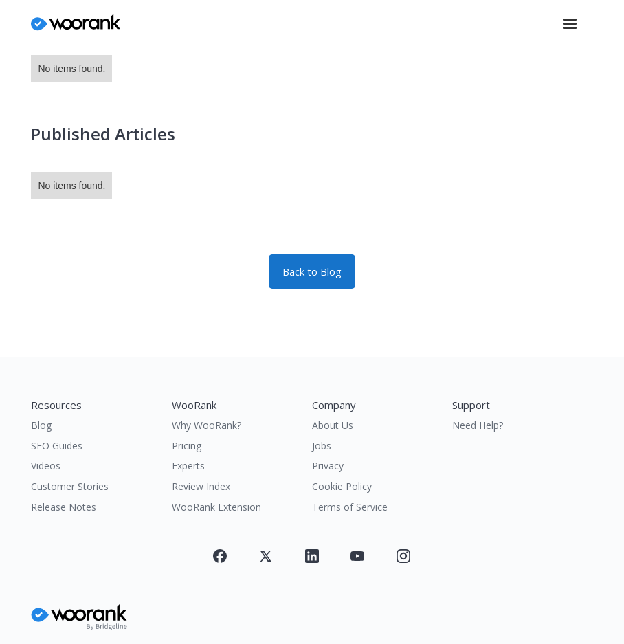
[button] (569, 24)
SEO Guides (56, 445)
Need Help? (477, 425)
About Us (332, 425)
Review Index (201, 486)
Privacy (328, 465)
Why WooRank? (206, 425)
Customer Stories (70, 486)
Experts (188, 465)
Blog (41, 425)
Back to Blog (312, 271)
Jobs (321, 445)
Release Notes (63, 506)
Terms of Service (350, 506)
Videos (45, 465)
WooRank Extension (216, 506)
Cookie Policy (342, 486)
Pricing (186, 445)
